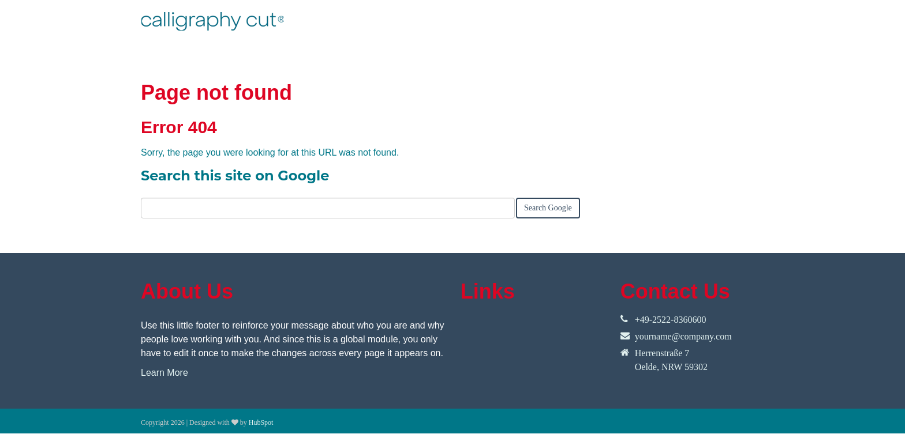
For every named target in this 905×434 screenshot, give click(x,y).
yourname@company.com (683, 336)
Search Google (548, 207)
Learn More (164, 373)
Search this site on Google (235, 175)
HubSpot (261, 422)
